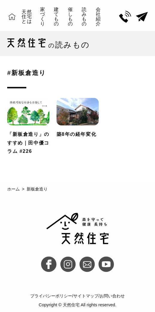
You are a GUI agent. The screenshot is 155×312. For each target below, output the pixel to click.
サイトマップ (85, 295)
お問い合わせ (112, 295)
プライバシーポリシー (51, 295)
